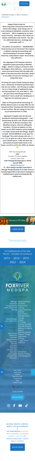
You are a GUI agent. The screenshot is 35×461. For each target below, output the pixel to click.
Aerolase (21, 312)
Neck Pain (13, 352)
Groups (20, 320)
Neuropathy (12, 354)
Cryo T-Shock (23, 314)
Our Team (17, 370)
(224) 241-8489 (17, 392)
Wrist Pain (13, 358)
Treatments (17, 378)
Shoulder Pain (12, 356)
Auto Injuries (12, 333)
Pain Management (24, 332)
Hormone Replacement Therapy (22, 306)
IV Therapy (22, 322)
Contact (20, 441)
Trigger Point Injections (23, 341)
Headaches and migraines (11, 341)
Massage (14, 302)
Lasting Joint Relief (24, 324)
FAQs (17, 380)
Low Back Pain (12, 350)
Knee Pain (13, 348)
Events (17, 374)
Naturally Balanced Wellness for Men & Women (25, 328)
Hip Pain (14, 344)
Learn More (17, 229)
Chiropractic (22, 352)
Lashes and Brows (10, 308)
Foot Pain (13, 337)
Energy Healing (11, 306)
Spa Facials (13, 304)
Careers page (17, 382)
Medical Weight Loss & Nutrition (11, 320)
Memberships (17, 376)
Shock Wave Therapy (22, 337)
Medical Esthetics (24, 302)
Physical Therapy (24, 334)
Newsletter (5, 17)
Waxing (14, 310)
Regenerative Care (24, 310)
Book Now (24, 4)
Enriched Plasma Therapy (24, 317)
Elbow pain (13, 335)
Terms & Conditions (14, 438)
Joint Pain (13, 346)
